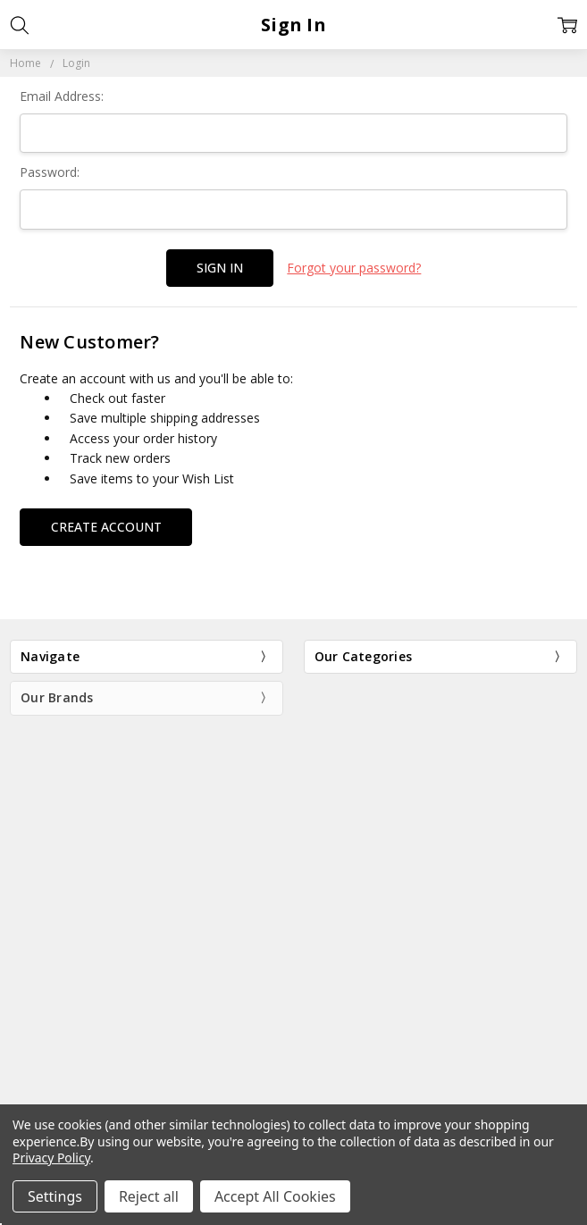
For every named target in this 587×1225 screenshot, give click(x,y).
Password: (50, 172)
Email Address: (62, 96)
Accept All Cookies (275, 1196)
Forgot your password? (354, 267)
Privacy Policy (51, 1157)
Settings (55, 1196)
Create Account (106, 526)
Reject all (149, 1196)
